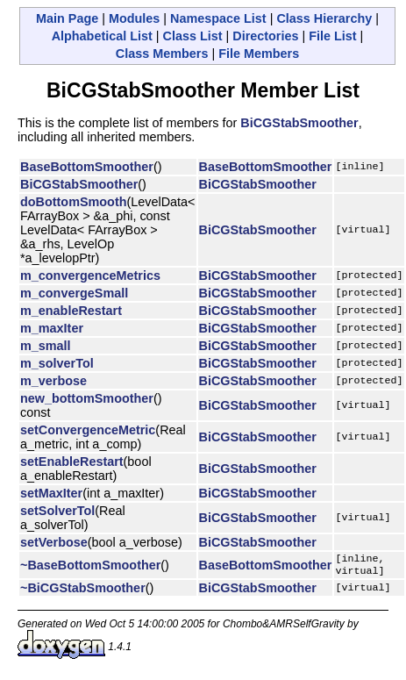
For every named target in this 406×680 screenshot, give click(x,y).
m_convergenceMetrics (90, 275)
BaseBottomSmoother (86, 167)
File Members (258, 54)
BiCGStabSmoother (299, 123)
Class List (193, 36)
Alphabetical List (102, 36)
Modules (134, 18)
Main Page (67, 18)
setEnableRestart (72, 462)
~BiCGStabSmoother (83, 591)
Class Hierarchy (324, 18)
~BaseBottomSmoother (90, 567)
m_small (45, 346)
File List (332, 36)
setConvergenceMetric (87, 430)
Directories (265, 36)
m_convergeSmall (74, 293)
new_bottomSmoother (86, 398)
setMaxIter (51, 493)
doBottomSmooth (73, 202)
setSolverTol (57, 511)
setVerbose (54, 542)
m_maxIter (51, 328)
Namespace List (218, 18)
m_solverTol (57, 363)
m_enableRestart (71, 311)
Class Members (162, 54)
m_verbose (53, 381)
